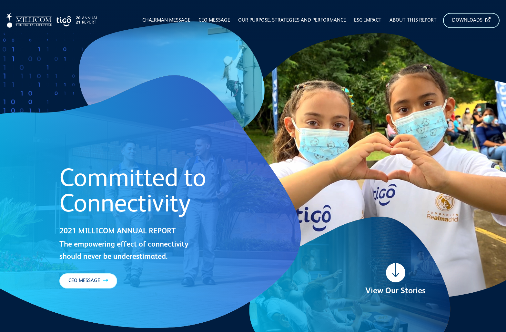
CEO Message (214, 20)
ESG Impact (367, 20)
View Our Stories (395, 291)
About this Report (413, 20)
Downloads (471, 20)
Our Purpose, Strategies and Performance (292, 20)
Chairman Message (166, 20)
